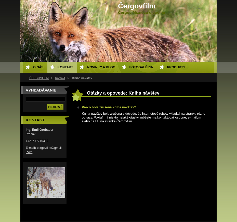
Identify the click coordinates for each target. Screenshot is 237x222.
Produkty (176, 67)
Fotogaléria (141, 67)
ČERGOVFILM (39, 78)
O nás (38, 67)
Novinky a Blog (101, 67)
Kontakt (60, 78)
